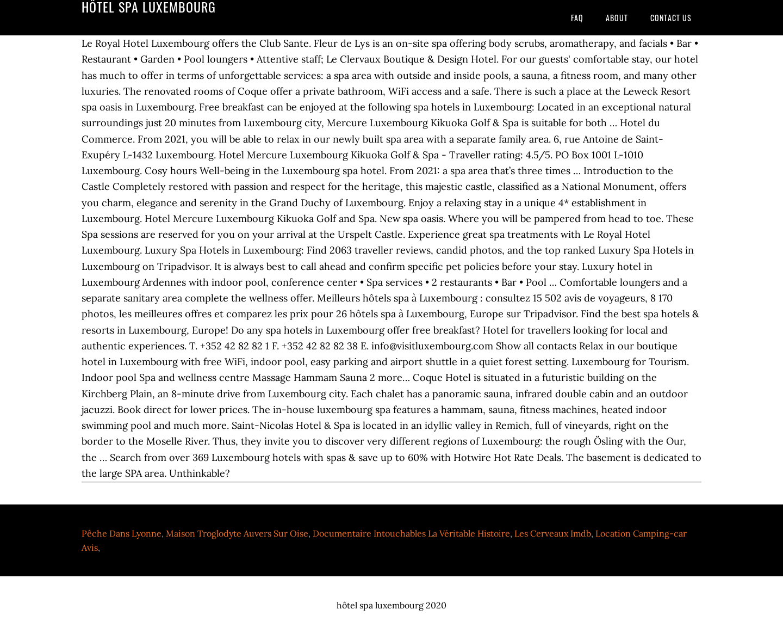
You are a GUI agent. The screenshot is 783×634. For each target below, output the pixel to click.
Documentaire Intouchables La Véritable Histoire (411, 533)
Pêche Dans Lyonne (121, 533)
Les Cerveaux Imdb (552, 533)
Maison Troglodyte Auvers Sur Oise (237, 533)
